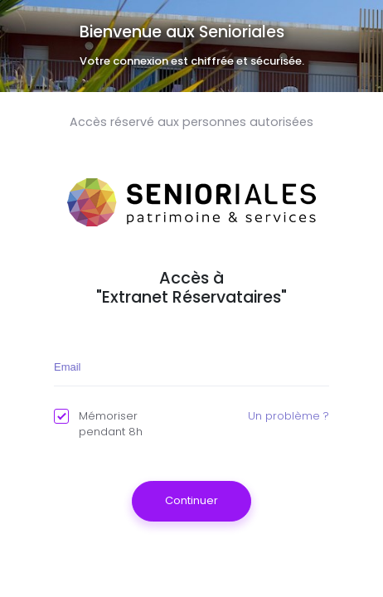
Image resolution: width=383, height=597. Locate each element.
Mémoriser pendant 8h (98, 424)
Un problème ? (288, 416)
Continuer (191, 500)
